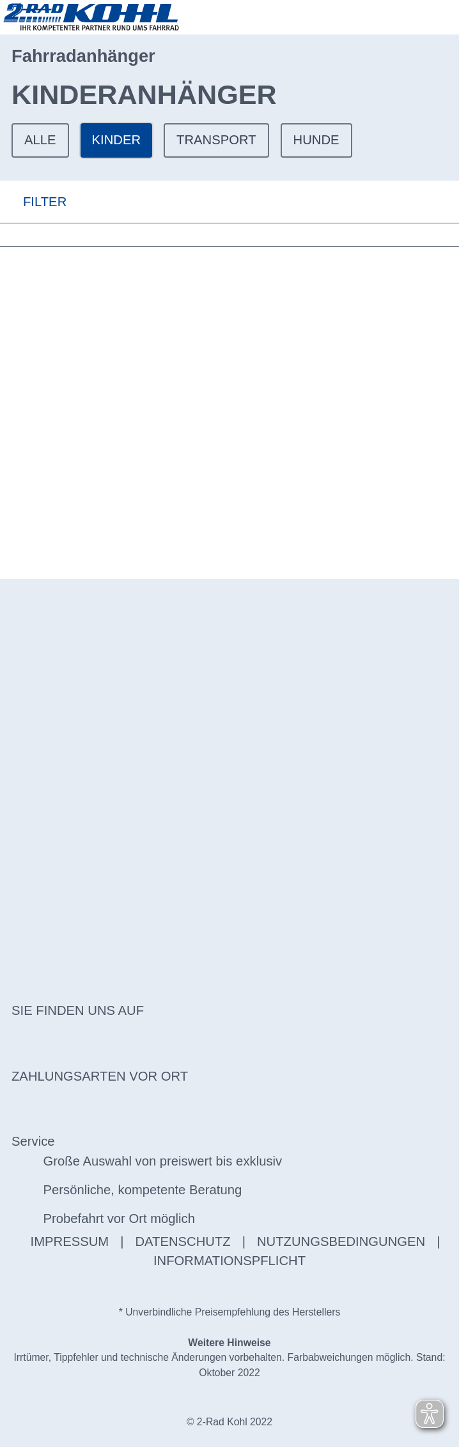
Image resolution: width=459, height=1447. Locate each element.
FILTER (33, 201)
